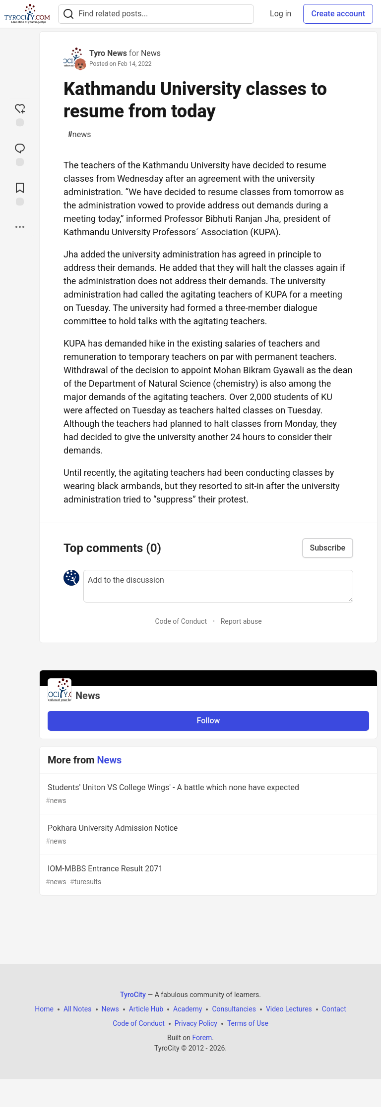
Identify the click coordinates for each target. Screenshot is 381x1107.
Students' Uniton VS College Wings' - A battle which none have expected (207, 794)
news (79, 135)
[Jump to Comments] (20, 153)
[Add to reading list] (20, 193)
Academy (187, 1009)
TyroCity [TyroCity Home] (133, 995)
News (151, 53)
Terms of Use (247, 1023)
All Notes (78, 1009)
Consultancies (233, 1009)
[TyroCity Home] (27, 14)
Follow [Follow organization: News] (208, 720)
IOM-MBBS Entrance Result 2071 (207, 875)
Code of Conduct (181, 621)
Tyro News (108, 53)
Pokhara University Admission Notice (207, 835)
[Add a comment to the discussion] (218, 586)
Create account (338, 13)
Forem (202, 1038)
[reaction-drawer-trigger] (20, 114)
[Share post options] (20, 227)
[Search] (68, 14)
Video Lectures (289, 1009)
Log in (280, 13)
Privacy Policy (196, 1023)
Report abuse (241, 621)
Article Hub (146, 1009)
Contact (334, 1009)
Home (44, 1009)
